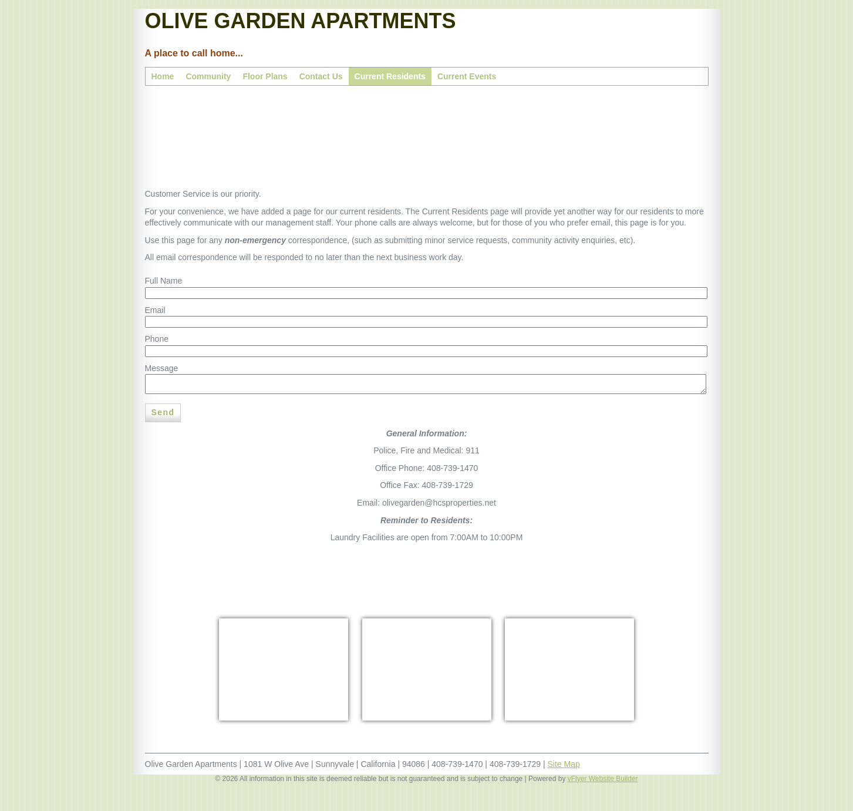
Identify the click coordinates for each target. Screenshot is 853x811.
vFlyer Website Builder (603, 779)
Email (155, 310)
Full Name (164, 280)
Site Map (564, 764)
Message (161, 368)
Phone (156, 339)
